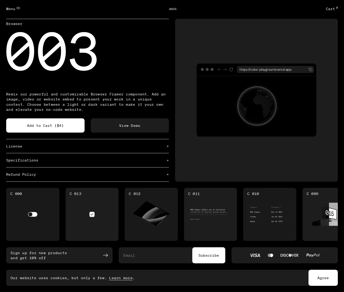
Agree (323, 277)
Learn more (120, 277)
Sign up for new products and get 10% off (59, 255)
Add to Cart (45, 125)
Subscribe (208, 255)
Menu (13, 8)
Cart (332, 8)
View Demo (129, 125)
